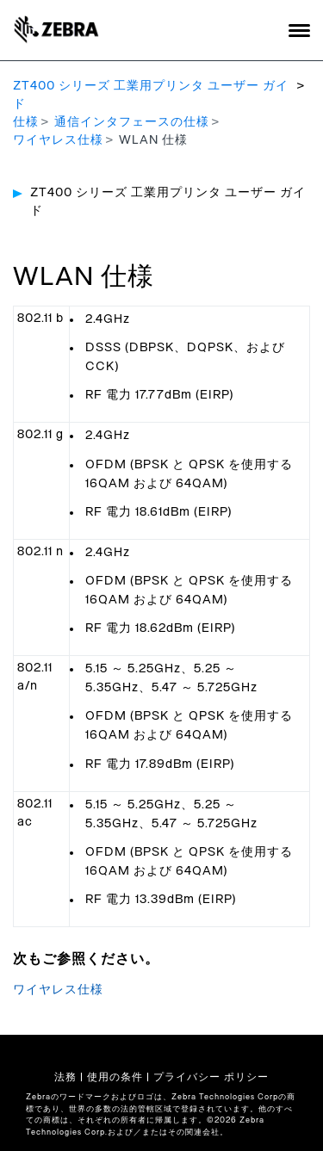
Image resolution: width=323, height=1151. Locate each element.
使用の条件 (115, 1077)
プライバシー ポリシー (211, 1077)
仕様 (26, 122)
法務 (65, 1077)
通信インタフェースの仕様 (131, 122)
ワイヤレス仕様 (58, 140)
